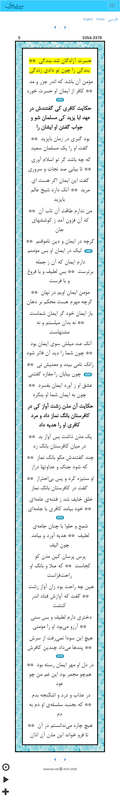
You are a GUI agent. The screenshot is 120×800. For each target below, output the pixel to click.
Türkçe (100, 19)
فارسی (113, 19)
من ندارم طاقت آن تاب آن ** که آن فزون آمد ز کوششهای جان (60, 220)
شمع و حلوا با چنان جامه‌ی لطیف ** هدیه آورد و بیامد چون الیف (60, 536)
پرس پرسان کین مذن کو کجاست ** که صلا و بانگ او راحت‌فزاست (60, 566)
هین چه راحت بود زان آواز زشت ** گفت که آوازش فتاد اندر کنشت (60, 596)
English (88, 19)
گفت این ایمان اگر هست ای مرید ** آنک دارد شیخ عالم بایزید (60, 190)
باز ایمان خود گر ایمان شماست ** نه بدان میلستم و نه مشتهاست (60, 323)
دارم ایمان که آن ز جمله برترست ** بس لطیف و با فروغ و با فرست (60, 271)
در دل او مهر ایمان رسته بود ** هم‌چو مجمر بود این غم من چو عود (60, 674)
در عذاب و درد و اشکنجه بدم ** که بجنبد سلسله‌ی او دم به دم (60, 705)
